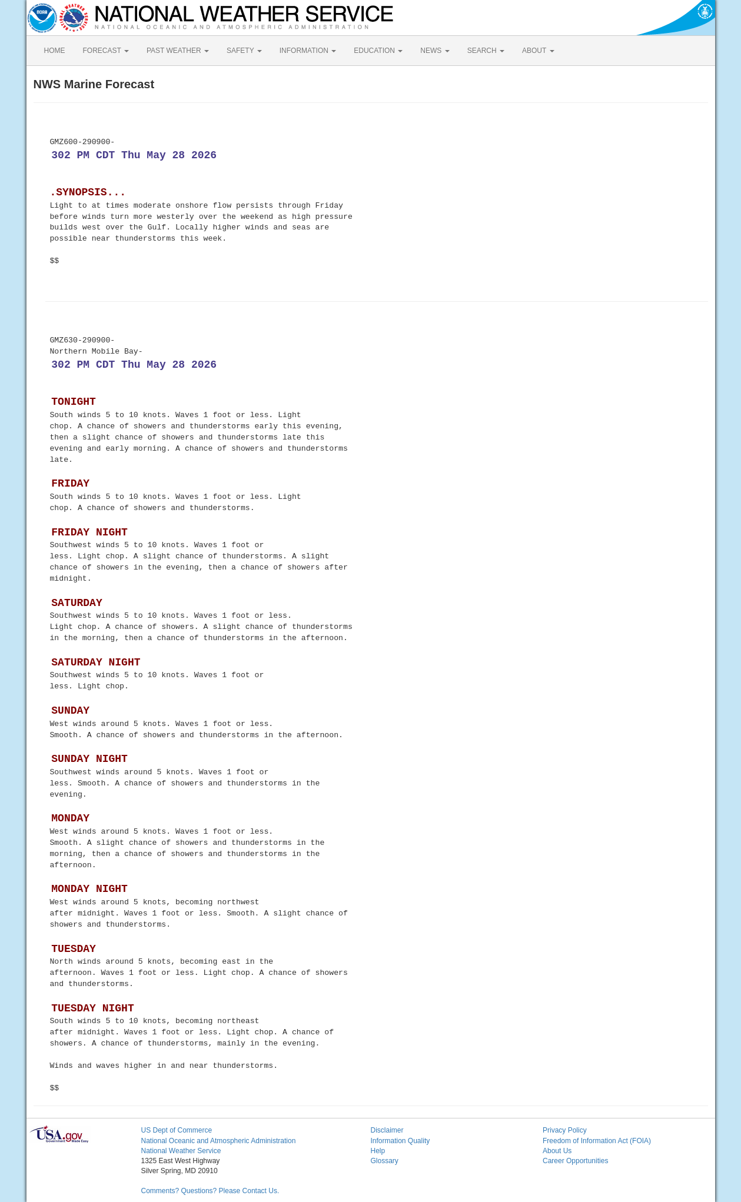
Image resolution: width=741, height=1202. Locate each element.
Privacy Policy (565, 1130)
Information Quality (400, 1141)
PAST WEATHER (178, 50)
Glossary (384, 1161)
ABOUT (538, 50)
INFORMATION (308, 50)
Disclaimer (387, 1130)
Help (378, 1151)
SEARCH (485, 50)
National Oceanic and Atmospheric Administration (218, 1141)
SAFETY (244, 50)
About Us (557, 1151)
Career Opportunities (575, 1161)
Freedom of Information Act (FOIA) (597, 1141)
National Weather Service (181, 1151)
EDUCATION (378, 50)
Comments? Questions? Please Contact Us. (210, 1191)
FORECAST (106, 50)
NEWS (434, 50)
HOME (54, 50)
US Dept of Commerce (176, 1130)
